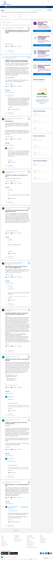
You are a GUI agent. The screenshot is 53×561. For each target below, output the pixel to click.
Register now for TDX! (11, 6)
